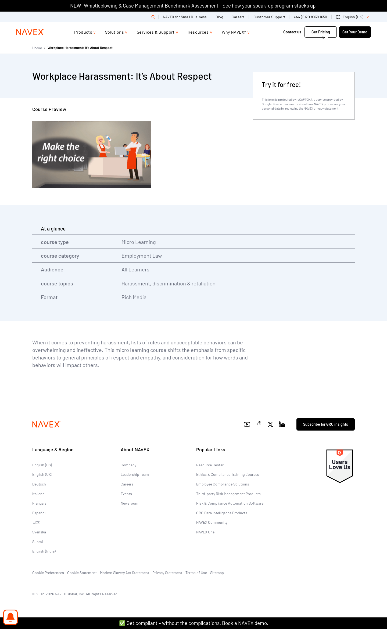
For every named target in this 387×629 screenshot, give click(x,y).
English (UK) (42, 474)
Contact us (292, 32)
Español (38, 513)
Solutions (114, 31)
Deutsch (39, 484)
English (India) (44, 551)
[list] (353, 17)
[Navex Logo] (30, 32)
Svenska (39, 532)
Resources (198, 31)
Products (83, 31)
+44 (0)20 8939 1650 (310, 17)
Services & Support (156, 31)
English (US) (42, 465)
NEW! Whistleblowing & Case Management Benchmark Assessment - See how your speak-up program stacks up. (193, 5)
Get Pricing (320, 32)
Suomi (37, 541)
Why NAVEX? (234, 31)
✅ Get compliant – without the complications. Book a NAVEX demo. (193, 623)
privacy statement (326, 108)
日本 (36, 522)
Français (39, 503)
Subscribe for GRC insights (325, 424)
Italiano (38, 493)
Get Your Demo (354, 32)
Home (37, 48)
